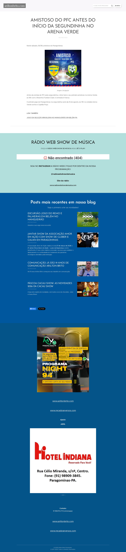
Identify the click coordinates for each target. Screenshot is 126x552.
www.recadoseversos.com (63, 410)
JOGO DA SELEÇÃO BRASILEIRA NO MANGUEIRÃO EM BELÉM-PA (52, 118)
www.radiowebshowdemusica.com (63, 185)
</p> (63, 156)
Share (32, 308)
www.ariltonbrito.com (63, 401)
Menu (117, 5)
